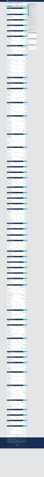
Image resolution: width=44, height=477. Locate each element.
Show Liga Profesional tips (25, 45)
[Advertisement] (17, 40)
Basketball (16, 0)
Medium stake (19, 6)
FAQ (25, 0)
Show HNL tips (26, 107)
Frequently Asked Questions (31, 30)
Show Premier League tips (25, 55)
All (9, 6)
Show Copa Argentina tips (25, 14)
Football (13, 0)
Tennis (20, 0)
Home (10, 0)
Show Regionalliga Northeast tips (25, 226)
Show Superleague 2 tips (25, 237)
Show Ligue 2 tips (25, 443)
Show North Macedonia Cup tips (25, 290)
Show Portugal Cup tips (25, 301)
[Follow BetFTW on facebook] (17, 473)
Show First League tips (25, 206)
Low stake (15, 6)
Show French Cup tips (25, 195)
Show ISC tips (26, 263)
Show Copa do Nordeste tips (25, 96)
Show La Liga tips (26, 400)
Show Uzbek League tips (25, 454)
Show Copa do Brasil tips (25, 64)
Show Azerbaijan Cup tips (25, 25)
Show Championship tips (25, 144)
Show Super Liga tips (25, 353)
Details (17, 16)
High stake (25, 6)
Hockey (23, 0)
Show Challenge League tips (25, 428)
